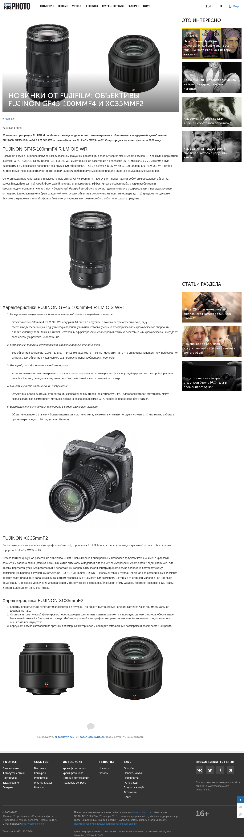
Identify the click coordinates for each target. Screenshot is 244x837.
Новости (39, 787)
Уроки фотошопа (73, 773)
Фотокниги (130, 792)
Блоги (127, 796)
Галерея (133, 6)
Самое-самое (10, 768)
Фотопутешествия (13, 773)
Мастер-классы (43, 782)
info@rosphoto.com (33, 823)
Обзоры (103, 773)
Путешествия (113, 6)
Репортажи (41, 777)
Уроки (77, 6)
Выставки (40, 768)
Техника (91, 6)
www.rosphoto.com (218, 786)
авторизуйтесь (64, 736)
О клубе (129, 768)
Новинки (104, 768)
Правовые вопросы (74, 782)
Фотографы (131, 782)
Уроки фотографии (74, 768)
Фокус (63, 6)
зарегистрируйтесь (92, 736)
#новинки (8, 118)
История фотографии (76, 777)
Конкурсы (40, 773)
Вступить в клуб (134, 787)
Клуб (146, 6)
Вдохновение (10, 782)
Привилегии (131, 777)
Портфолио (9, 777)
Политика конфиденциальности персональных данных (105, 823)
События (47, 6)
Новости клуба (133, 773)
